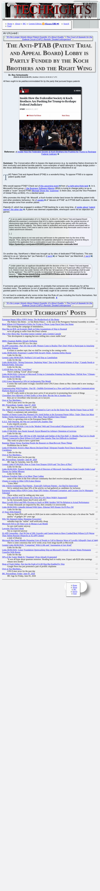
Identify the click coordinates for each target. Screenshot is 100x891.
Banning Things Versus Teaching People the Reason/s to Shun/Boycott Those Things (37, 444)
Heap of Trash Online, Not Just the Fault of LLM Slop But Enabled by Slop (33, 565)
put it (50, 257)
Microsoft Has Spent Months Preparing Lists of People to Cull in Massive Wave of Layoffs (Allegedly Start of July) (50, 541)
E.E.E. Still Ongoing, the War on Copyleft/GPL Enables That (27, 422)
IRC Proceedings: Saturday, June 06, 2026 (19, 460)
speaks (40, 201)
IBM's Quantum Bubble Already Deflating (19, 342)
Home (9, 24)
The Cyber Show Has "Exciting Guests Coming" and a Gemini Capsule (31, 334)
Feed (9, 26)
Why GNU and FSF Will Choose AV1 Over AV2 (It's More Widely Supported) (34, 498)
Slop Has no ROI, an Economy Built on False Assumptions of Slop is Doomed (34, 330)
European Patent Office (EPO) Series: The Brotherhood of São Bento (30, 320)
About (17, 24)
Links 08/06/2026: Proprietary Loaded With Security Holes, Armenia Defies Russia (36, 353)
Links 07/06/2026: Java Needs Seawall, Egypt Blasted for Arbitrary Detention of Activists (39, 432)
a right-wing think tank (78, 186)
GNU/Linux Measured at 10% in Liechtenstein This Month (26, 382)
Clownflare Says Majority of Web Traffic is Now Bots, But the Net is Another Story (36, 396)
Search (66, 24)
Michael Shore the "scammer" (45, 191)
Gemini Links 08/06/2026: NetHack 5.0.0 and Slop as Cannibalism (29, 358)
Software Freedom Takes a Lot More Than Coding (23, 477)
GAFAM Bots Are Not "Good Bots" (17, 370)
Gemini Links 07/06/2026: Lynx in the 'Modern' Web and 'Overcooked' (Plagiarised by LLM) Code (43, 427)
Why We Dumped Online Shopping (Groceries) (21, 520)
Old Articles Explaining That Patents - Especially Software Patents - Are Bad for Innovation (40, 486)
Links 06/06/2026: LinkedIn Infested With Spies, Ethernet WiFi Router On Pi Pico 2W (38, 508)
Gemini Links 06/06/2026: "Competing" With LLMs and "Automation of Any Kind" (37, 546)
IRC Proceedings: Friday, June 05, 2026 (18, 574)
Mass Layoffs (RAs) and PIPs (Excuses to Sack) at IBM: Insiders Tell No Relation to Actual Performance (45, 503)
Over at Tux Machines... (12, 401)
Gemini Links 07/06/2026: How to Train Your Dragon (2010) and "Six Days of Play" (37, 465)
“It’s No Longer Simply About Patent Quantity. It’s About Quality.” (35, 38)
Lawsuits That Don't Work (13, 529)
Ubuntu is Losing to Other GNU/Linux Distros (21, 482)
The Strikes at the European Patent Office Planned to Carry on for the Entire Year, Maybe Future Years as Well (47, 410)
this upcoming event (49, 186)
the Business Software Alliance (40, 189)
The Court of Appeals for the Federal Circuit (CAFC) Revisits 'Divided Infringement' (57, 39)
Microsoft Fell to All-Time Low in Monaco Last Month (25, 524)
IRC (24, 24)
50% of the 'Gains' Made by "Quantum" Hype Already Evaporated (29, 558)
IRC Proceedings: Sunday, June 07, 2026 (19, 406)
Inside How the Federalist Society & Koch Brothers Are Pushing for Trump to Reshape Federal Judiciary (57, 153)
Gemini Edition (35, 24)
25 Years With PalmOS (11, 512)
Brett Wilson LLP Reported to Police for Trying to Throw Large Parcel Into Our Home (38, 325)
